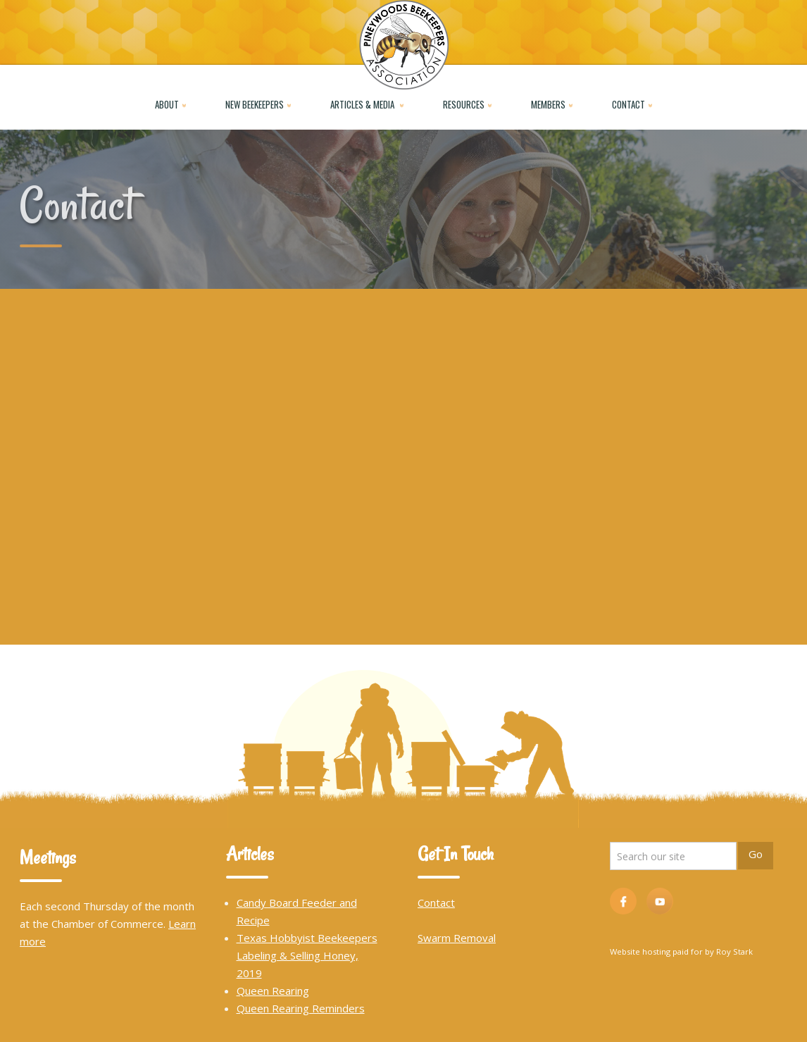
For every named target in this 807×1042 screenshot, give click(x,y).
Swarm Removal (457, 938)
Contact (436, 902)
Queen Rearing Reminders (301, 1008)
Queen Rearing (273, 991)
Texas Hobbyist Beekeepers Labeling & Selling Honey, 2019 (307, 955)
